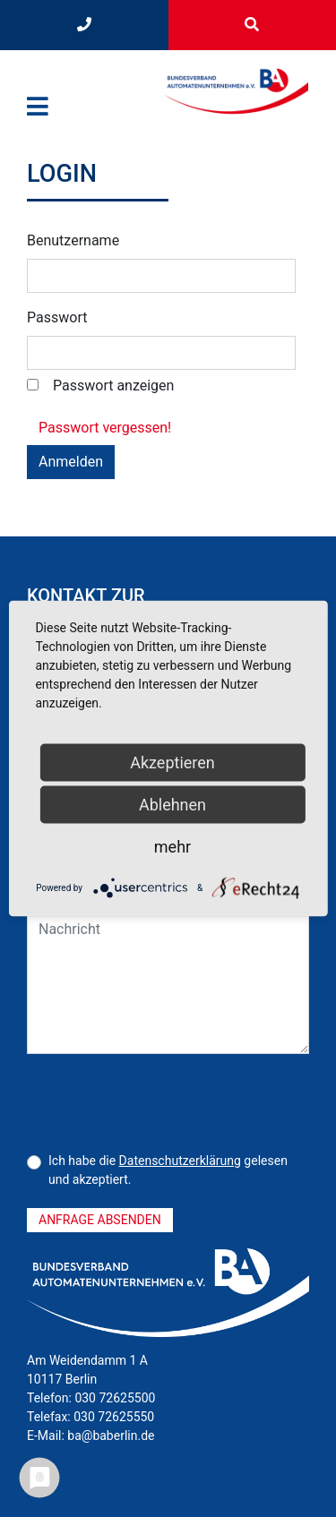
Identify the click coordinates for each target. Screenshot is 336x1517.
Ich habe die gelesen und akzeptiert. (168, 1170)
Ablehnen (172, 804)
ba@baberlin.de (110, 1435)
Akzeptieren (172, 762)
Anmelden (71, 461)
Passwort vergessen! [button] (105, 427)
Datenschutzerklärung (180, 1160)
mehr (172, 846)
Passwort (57, 317)
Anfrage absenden (100, 1220)
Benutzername (73, 240)
